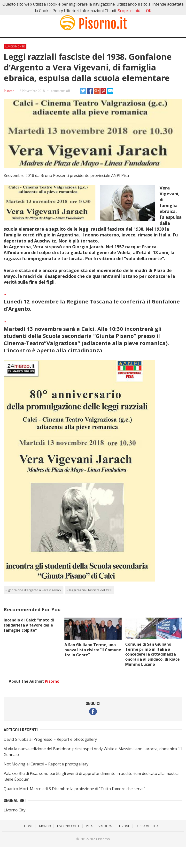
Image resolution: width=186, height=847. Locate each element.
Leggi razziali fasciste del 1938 (90, 590)
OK (148, 10)
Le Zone (124, 826)
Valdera (105, 826)
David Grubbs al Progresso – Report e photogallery (50, 739)
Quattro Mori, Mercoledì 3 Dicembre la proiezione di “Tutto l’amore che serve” (74, 788)
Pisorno (9, 91)
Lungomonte (15, 46)
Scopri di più (129, 10)
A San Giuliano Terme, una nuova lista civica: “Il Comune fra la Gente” (92, 650)
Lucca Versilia (147, 826)
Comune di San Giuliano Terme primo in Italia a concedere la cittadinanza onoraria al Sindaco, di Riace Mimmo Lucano (152, 654)
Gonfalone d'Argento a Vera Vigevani (35, 590)
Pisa (89, 826)
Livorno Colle (68, 826)
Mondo (45, 826)
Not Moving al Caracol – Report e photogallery (46, 764)
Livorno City (14, 810)
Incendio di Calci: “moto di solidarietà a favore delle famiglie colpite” (29, 625)
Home (28, 826)
